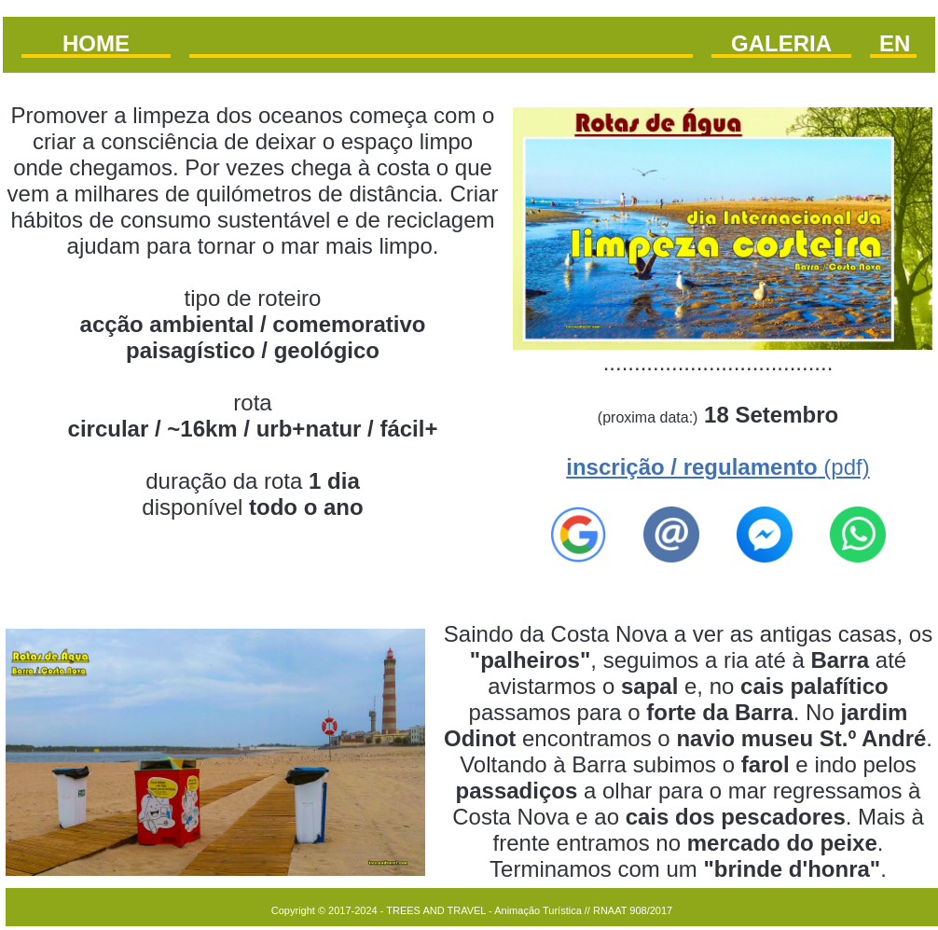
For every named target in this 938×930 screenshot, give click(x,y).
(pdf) (717, 466)
